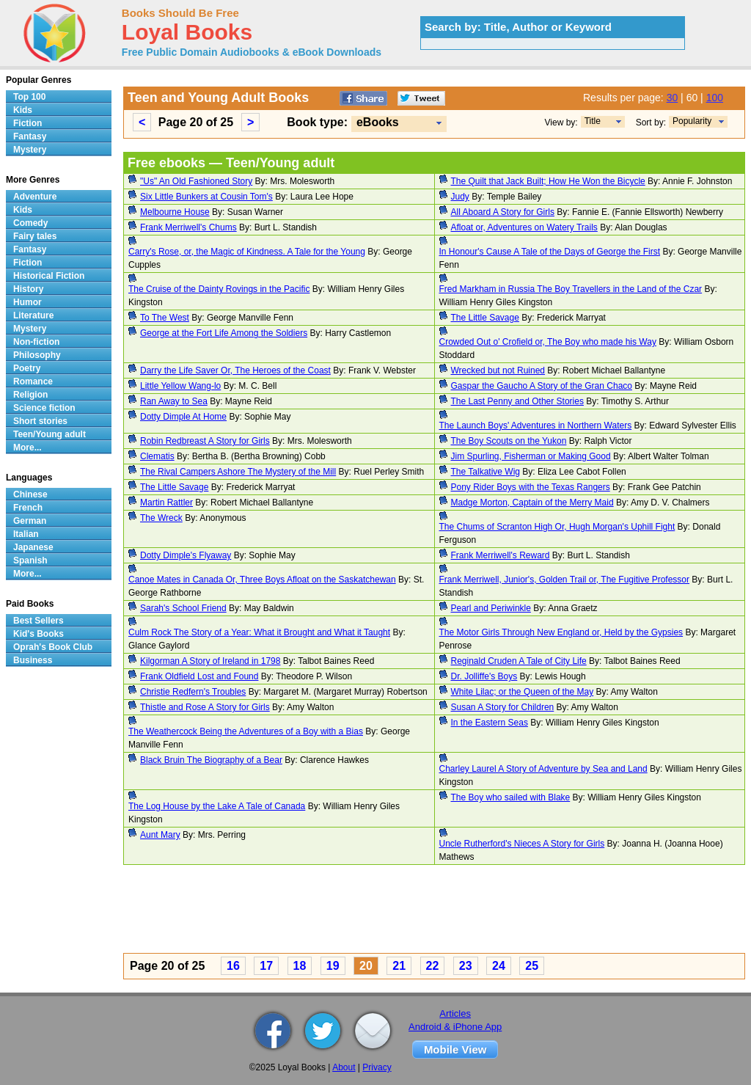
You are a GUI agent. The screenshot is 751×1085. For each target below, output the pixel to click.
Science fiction (44, 408)
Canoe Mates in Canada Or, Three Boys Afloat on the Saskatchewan (262, 579)
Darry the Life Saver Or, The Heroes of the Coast (235, 370)
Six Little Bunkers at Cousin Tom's (206, 196)
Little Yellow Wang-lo (180, 386)
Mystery (29, 150)
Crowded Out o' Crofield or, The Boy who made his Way (547, 342)
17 (266, 966)
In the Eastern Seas (489, 722)
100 (714, 97)
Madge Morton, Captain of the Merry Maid (532, 502)
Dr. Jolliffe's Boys (484, 676)
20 (366, 966)
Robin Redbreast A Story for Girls (205, 441)
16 (233, 966)
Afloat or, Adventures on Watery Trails (524, 227)
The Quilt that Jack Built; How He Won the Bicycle (548, 181)
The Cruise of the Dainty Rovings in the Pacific (218, 289)
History (28, 289)
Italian (26, 534)
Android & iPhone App (455, 1026)
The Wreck (161, 518)
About (343, 1067)
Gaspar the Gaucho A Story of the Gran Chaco (541, 386)
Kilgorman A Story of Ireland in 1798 (210, 661)
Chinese (30, 494)
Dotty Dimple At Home (183, 417)
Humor (27, 302)
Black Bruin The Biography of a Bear (211, 760)
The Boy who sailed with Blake (511, 797)
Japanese (33, 547)
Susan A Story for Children (502, 707)
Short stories (40, 421)
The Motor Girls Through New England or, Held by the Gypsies (561, 632)
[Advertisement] (434, 911)
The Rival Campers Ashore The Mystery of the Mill (238, 472)
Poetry (26, 368)
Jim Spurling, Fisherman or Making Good (531, 456)
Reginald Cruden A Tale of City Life (519, 661)
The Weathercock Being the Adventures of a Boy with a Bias (245, 731)
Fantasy (29, 136)
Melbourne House (175, 212)
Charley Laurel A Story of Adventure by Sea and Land (543, 769)
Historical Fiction (48, 276)
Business (32, 660)
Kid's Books (38, 634)
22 (432, 966)
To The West (164, 318)
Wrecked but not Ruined (498, 370)
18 (300, 966)
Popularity (692, 121)
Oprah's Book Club (52, 647)
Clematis (157, 456)
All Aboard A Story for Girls (502, 212)
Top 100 (29, 97)
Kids (22, 110)
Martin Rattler (166, 502)
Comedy (30, 223)
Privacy (376, 1067)
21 (399, 966)
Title (593, 121)
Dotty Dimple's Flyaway (185, 555)
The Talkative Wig (485, 472)
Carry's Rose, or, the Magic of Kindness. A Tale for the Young (246, 251)
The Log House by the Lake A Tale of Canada (216, 806)
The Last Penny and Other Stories (517, 401)
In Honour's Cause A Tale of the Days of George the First (550, 251)
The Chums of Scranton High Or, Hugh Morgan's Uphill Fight (557, 527)
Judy (460, 196)
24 (498, 966)
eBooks (377, 122)
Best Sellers (38, 620)
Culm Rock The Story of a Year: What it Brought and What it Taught (259, 632)
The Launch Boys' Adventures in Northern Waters (535, 425)
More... (27, 447)
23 (465, 966)
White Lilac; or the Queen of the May (522, 692)
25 (531, 966)
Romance (33, 381)
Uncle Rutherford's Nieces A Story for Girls (522, 844)
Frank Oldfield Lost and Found (199, 676)
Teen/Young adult (49, 434)
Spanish (30, 560)
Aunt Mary (160, 835)
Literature (33, 315)
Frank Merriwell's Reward (500, 555)
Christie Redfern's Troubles (193, 692)
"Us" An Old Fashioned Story (196, 181)
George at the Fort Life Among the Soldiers (223, 333)
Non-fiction (36, 342)
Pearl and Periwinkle (491, 608)
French (28, 508)
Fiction (27, 123)
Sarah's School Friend (183, 608)
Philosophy (37, 355)
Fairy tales (34, 236)
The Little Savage (485, 318)
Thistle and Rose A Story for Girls (205, 707)
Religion (30, 395)
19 (333, 966)
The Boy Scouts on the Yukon (509, 441)
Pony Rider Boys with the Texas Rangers (530, 487)
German (29, 521)
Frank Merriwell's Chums (188, 227)
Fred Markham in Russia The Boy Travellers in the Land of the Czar (571, 289)
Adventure (34, 196)
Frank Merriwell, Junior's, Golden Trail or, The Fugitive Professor (564, 579)
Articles (455, 1013)
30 (672, 97)
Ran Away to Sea (174, 401)
